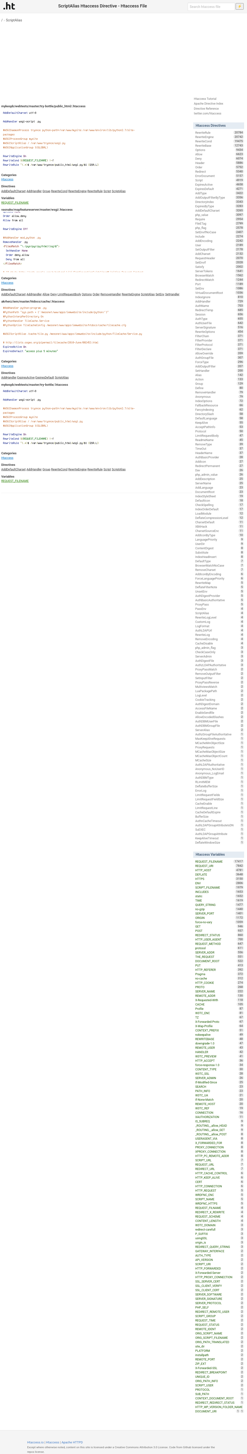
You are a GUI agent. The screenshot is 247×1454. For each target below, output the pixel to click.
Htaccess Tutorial (205, 99)
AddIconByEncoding (219, 574)
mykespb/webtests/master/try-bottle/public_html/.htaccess (43, 106)
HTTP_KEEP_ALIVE (219, 1177)
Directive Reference (206, 108)
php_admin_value (219, 474)
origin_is (219, 1242)
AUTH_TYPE (219, 1255)
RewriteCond (59, 191)
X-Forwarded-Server (219, 1273)
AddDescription (219, 479)
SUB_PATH (219, 1394)
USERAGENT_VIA (219, 1138)
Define (219, 388)
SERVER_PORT (219, 913)
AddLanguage (219, 487)
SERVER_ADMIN (219, 1078)
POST (219, 931)
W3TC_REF (219, 1108)
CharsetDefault (219, 522)
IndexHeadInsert (219, 557)
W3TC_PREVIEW (219, 1056)
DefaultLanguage (219, 418)
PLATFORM (219, 1351)
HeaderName (219, 453)
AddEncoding (219, 241)
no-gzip (219, 909)
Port (219, 284)
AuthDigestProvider (219, 596)
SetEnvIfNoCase (219, 232)
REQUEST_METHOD (219, 944)
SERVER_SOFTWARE (219, 1294)
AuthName (219, 306)
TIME (219, 900)
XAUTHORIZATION (219, 1117)
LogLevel (219, 695)
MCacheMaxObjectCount (219, 756)
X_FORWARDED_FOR (219, 1143)
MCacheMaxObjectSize (219, 751)
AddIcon (219, 461)
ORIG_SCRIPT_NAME (219, 1333)
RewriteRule (95, 191)
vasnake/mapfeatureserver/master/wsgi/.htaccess (37, 209)
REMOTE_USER (219, 1047)
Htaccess (7, 179)
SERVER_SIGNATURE (219, 1299)
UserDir (219, 544)
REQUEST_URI (219, 866)
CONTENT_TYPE (219, 1069)
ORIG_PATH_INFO (219, 1381)
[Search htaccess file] (211, 7)
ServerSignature (219, 327)
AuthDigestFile (219, 661)
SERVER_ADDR (219, 952)
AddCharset (219, 254)
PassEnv (219, 609)
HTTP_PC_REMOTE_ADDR (219, 1156)
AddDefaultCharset (13, 191)
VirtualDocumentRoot (219, 293)
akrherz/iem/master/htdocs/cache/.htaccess (32, 301)
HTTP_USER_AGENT (219, 939)
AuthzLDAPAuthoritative (219, 665)
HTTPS (219, 879)
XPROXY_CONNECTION (219, 1151)
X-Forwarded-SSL (219, 1368)
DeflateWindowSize (219, 842)
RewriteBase (219, 145)
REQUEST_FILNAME (219, 1208)
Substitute (219, 552)
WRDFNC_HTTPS (219, 1203)
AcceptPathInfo (219, 427)
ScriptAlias (14, 20)
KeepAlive (219, 422)
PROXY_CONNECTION (219, 1147)
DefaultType (219, 561)
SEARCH (219, 1086)
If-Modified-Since (219, 1082)
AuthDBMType (219, 777)
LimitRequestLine (219, 808)
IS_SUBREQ (219, 1121)
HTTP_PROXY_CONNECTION (219, 1277)
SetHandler (172, 294)
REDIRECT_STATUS (219, 935)
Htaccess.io (35, 1442)
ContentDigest (219, 548)
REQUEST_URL (219, 1164)
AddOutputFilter (219, 366)
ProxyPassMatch (219, 669)
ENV (219, 883)
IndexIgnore (219, 297)
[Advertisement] (123, 57)
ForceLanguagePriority (219, 578)
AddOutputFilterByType (219, 197)
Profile (219, 1009)
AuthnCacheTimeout (219, 821)
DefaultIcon (219, 500)
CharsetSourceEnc (219, 531)
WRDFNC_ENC (219, 1195)
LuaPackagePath (219, 691)
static (219, 896)
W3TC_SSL (219, 1073)
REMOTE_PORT (219, 1359)
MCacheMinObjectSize (219, 743)
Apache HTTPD (72, 1442)
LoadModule (219, 513)
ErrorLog (219, 790)
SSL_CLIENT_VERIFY (219, 1286)
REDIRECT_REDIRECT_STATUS (219, 1402)
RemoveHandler (110, 294)
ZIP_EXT (219, 1363)
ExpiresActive (26, 377)
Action (219, 379)
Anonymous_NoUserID (219, 769)
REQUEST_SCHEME (219, 1216)
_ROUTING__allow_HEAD (219, 1125)
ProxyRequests (219, 747)
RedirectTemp (219, 310)
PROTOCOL (219, 1389)
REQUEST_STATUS (219, 1325)
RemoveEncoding (219, 639)
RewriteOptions (219, 332)
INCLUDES (219, 892)
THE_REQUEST (219, 957)
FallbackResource (219, 405)
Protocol (219, 431)
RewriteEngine (77, 191)
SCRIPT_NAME (219, 1199)
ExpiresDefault (44, 377)
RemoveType (219, 444)
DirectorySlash (219, 414)
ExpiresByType (219, 206)
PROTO (219, 987)
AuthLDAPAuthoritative (219, 764)
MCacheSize (219, 760)
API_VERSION (219, 1260)
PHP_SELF (219, 1307)
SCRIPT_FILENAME (219, 887)
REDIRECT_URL (219, 1169)
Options (87, 294)
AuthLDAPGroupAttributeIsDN (219, 825)
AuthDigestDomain (219, 704)
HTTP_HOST (219, 870)
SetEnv (160, 294)
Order (96, 294)
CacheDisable (219, 643)
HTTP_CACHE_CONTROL (219, 1173)
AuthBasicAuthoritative (219, 600)
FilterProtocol (219, 345)
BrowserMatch (219, 275)
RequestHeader (219, 258)
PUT (219, 965)
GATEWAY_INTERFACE (219, 1251)
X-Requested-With (219, 1000)
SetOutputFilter (219, 249)
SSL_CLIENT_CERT (219, 1290)
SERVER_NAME (219, 991)
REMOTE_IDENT (219, 1329)
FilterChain (219, 336)
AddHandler (34, 191)
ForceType (219, 362)
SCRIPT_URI (219, 1264)
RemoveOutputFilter (219, 674)
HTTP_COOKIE (219, 983)
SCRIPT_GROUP (219, 1316)
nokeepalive (219, 1035)
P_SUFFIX (219, 1234)
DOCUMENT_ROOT (219, 961)
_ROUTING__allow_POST (219, 1134)
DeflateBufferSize (219, 786)
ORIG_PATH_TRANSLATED (219, 1342)
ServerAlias (219, 730)
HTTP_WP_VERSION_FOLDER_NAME (219, 1407)
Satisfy (219, 267)
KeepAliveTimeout (219, 838)
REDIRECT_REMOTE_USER (219, 1312)
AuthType (219, 319)
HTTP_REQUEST (219, 1190)
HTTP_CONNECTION (219, 1186)
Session (219, 314)
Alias (219, 375)
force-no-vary (219, 922)
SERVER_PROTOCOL (219, 1303)
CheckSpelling (219, 505)
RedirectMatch (219, 280)
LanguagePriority (219, 539)
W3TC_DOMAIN (219, 1225)
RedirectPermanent (219, 466)
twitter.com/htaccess (207, 113)
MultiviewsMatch (219, 687)
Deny (53, 294)
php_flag (219, 228)
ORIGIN (219, 918)
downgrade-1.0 (219, 1043)
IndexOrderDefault (219, 509)
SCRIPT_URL (219, 1160)
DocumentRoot (219, 492)
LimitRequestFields (219, 795)
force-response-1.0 (219, 1065)
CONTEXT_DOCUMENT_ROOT (219, 1398)
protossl (219, 948)
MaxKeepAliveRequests (219, 738)
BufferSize (219, 816)
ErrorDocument (219, 176)
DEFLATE (219, 874)
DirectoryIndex (219, 202)
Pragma (219, 974)
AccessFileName (219, 708)
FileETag (219, 223)
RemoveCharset (219, 570)
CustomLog (219, 622)
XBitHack (219, 526)
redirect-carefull (219, 1229)
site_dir (219, 1346)
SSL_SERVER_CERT (219, 1281)
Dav (219, 470)
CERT (219, 1182)
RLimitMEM (219, 782)
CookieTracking (219, 700)
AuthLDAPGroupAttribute (219, 834)
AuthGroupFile (219, 358)
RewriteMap (219, 583)
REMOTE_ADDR (219, 996)
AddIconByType (219, 535)
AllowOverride (219, 353)
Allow (46, 294)
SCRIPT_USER (219, 1385)
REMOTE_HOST (219, 1104)
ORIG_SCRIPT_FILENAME (219, 1338)
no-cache (219, 978)
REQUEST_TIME (219, 1320)
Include (219, 236)
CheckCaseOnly (219, 652)
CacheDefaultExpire (219, 812)
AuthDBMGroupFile (219, 725)
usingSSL (219, 1238)
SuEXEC (219, 829)
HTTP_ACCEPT (219, 1060)
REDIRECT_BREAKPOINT (219, 1372)
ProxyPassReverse (219, 682)
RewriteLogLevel (219, 617)
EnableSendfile (219, 712)
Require (219, 219)
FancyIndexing (219, 409)
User (219, 245)
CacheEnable (219, 803)
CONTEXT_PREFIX (219, 1030)
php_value (219, 215)
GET (219, 926)
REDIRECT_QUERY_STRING (219, 1247)
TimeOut (219, 448)
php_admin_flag (219, 648)
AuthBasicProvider (219, 457)
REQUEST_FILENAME (15, 202)
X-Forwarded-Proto (219, 1022)
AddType (219, 193)
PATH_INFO (219, 1091)
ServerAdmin (219, 656)
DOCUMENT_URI (217, 1411)
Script (107, 191)
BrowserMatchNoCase (219, 565)
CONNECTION (219, 1112)
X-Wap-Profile (219, 1026)
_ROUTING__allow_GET (219, 1130)
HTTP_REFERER (219, 970)
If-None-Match (219, 1099)
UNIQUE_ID (219, 1376)
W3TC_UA (219, 1095)
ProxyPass (219, 604)
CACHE (219, 1004)
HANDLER (219, 1052)
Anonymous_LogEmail (219, 773)
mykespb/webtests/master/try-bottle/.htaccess (34, 384)
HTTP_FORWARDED (219, 1268)
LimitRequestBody (69, 294)
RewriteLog (219, 635)
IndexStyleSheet (219, 496)
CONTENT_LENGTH (219, 1221)
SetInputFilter (219, 678)
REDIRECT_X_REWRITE (219, 1212)
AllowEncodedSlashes (219, 717)
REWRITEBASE (219, 1039)
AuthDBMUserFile (219, 721)
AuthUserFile (219, 323)
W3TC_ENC (219, 1013)
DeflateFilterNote (219, 587)
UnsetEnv (219, 591)
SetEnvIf (219, 262)
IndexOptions (219, 401)
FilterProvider (219, 340)
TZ (219, 1017)
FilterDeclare (219, 349)
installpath (219, 1355)
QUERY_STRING (219, 905)
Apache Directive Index (208, 103)
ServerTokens (219, 271)
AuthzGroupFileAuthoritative (219, 734)
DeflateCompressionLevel (219, 518)
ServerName (219, 483)
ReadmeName (219, 440)
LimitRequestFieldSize (219, 799)
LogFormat (219, 626)
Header (219, 163)
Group (46, 191)
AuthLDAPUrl (219, 630)
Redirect (219, 171)
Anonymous (219, 396)
